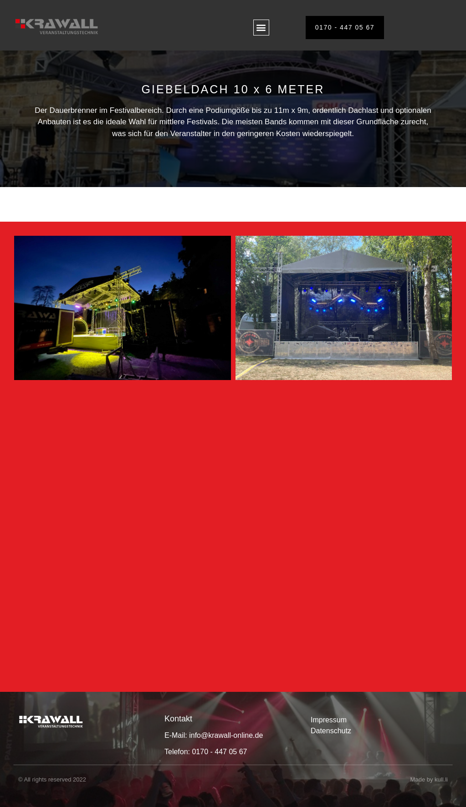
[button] (261, 28)
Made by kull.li (429, 779)
